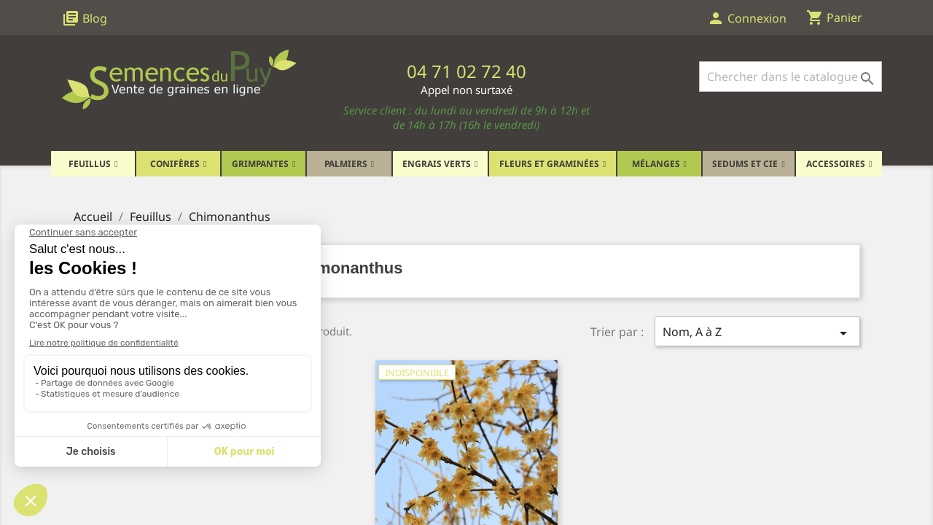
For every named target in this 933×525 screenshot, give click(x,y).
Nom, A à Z (757, 333)
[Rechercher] (790, 76)
